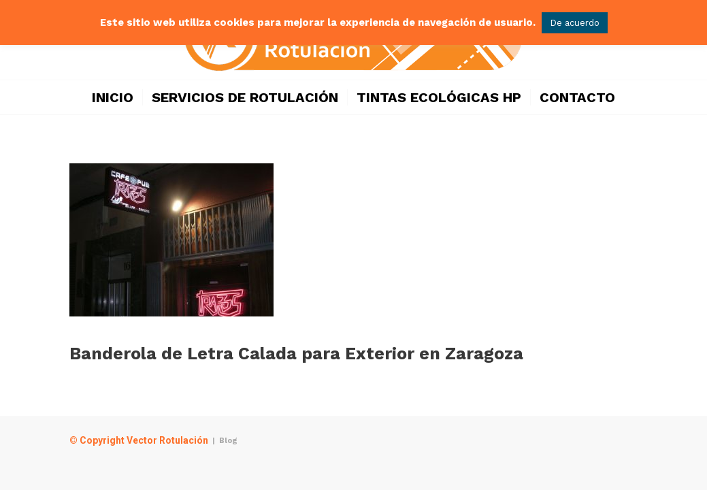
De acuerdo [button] (574, 23)
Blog (228, 440)
